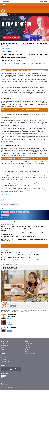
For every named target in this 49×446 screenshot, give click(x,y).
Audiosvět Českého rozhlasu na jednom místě (10, 248)
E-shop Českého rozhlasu (9, 320)
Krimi (12, 240)
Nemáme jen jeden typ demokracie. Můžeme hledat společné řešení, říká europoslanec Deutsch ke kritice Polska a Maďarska (20, 138)
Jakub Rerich (7, 222)
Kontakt (27, 407)
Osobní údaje (8, 442)
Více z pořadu (5, 292)
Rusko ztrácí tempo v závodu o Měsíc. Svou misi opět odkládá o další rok (26, 300)
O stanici (37, 15)
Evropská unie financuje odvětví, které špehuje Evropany (22, 294)
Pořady (17, 15)
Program (35, 7)
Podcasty (3, 416)
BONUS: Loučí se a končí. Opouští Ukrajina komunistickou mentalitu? (25, 272)
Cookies (3, 442)
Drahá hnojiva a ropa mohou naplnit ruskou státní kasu (21, 306)
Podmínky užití (16, 442)
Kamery (46, 7)
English (21, 442)
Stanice (3, 404)
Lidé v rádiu (27, 404)
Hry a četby (5, 240)
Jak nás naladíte (29, 400)
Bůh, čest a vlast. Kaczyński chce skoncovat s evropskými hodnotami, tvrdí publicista (24, 98)
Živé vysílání (5, 242)
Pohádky (19, 240)
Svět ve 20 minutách (5, 48)
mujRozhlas (3, 236)
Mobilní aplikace (5, 418)
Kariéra (26, 405)
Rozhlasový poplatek (30, 409)
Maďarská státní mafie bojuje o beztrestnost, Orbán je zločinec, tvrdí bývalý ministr (23, 186)
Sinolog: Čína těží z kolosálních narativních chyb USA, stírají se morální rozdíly (27, 254)
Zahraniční (4, 15)
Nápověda (27, 402)
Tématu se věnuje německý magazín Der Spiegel (13, 88)
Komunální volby (5, 402)
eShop (2, 405)
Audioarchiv (41, 7)
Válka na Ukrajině (5, 400)
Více (43, 15)
